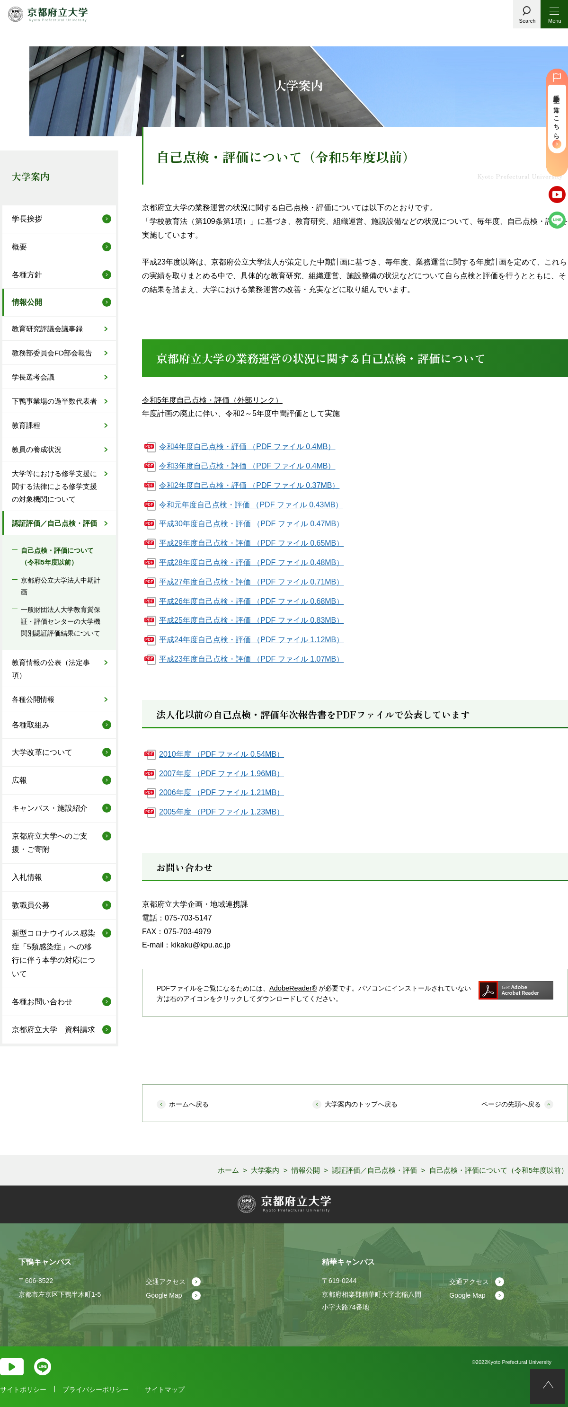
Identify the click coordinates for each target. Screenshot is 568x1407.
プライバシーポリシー (95, 1389)
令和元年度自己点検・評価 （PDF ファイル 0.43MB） (251, 505)
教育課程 (26, 425)
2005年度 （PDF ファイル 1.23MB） (221, 812)
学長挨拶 (27, 219)
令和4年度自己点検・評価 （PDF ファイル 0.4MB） (247, 446)
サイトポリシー (23, 1389)
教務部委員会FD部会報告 (52, 353)
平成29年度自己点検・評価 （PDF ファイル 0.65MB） (251, 543)
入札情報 (27, 877)
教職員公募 (31, 905)
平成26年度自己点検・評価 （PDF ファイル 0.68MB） (251, 601)
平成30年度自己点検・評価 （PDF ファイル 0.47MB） (251, 524)
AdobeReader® (292, 988)
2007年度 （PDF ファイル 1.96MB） (221, 774)
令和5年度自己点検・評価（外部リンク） (212, 400)
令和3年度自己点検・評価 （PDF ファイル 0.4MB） (247, 466)
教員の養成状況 (37, 449)
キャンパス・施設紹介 (50, 808)
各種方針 (27, 275)
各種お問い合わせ (42, 1002)
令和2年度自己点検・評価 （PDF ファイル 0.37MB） (249, 485)
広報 (19, 780)
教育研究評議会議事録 (47, 329)
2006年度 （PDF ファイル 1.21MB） (221, 792)
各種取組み (31, 725)
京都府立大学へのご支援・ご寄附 (50, 843)
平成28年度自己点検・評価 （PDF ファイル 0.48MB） (251, 562)
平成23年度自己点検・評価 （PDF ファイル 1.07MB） (251, 659)
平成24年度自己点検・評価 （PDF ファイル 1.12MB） (251, 640)
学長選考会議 (33, 377)
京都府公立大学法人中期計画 (60, 586)
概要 (19, 247)
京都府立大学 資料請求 (53, 1030)
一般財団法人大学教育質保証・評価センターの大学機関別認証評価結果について (60, 621)
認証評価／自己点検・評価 (54, 523)
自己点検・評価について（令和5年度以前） (57, 556)
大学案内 (31, 176)
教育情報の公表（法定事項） (51, 668)
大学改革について (42, 752)
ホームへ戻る (189, 1104)
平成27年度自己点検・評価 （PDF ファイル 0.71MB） (251, 582)
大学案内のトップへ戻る (361, 1104)
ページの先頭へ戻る (511, 1104)
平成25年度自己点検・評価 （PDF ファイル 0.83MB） (251, 620)
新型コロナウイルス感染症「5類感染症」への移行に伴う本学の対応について (53, 953)
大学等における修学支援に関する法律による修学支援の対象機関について (54, 486)
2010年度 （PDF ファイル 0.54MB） (221, 754)
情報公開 (27, 302)
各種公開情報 (33, 699)
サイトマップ (165, 1389)
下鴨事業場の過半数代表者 (54, 401)
